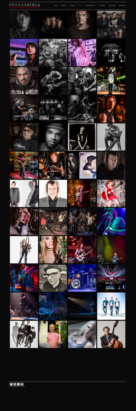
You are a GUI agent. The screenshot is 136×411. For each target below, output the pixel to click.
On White (102, 5)
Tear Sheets (111, 5)
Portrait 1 (63, 5)
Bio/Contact (122, 5)
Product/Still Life (90, 5)
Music (80, 5)
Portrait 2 (72, 5)
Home (55, 5)
